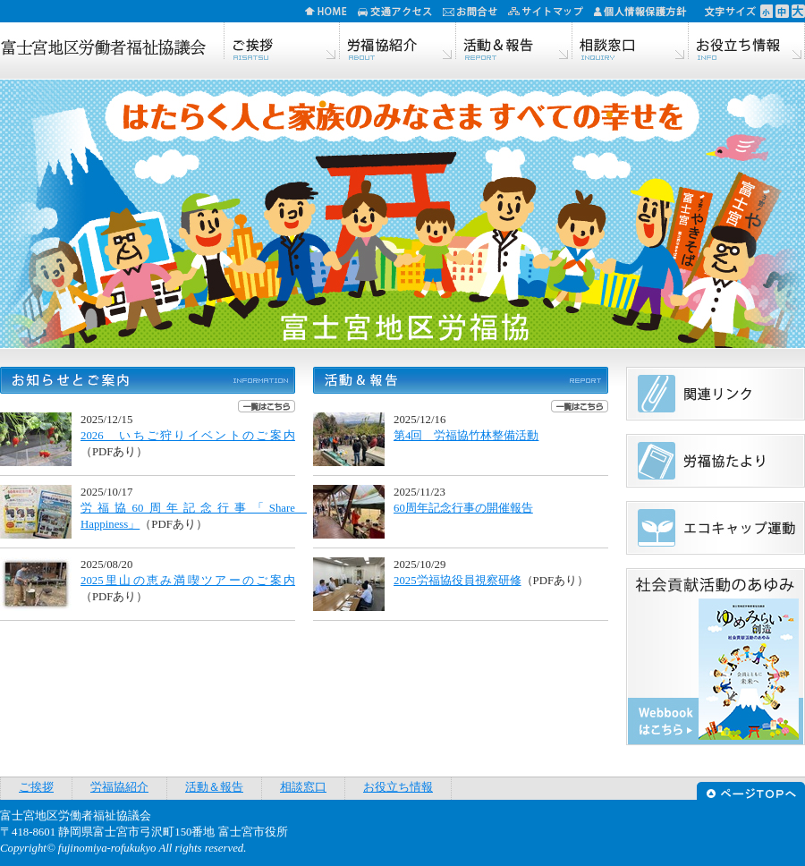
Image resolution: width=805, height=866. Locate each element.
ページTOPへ (751, 788)
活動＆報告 (514, 42)
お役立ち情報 (747, 42)
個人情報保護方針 (646, 11)
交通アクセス (400, 11)
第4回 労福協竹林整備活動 (466, 435)
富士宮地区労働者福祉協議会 (103, 49)
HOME (331, 11)
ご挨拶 (282, 42)
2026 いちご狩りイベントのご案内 (187, 435)
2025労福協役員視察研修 (457, 580)
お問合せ (475, 11)
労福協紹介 (398, 42)
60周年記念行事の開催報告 (463, 508)
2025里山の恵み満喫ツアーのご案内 (187, 580)
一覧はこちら (266, 406)
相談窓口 (630, 42)
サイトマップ (551, 11)
